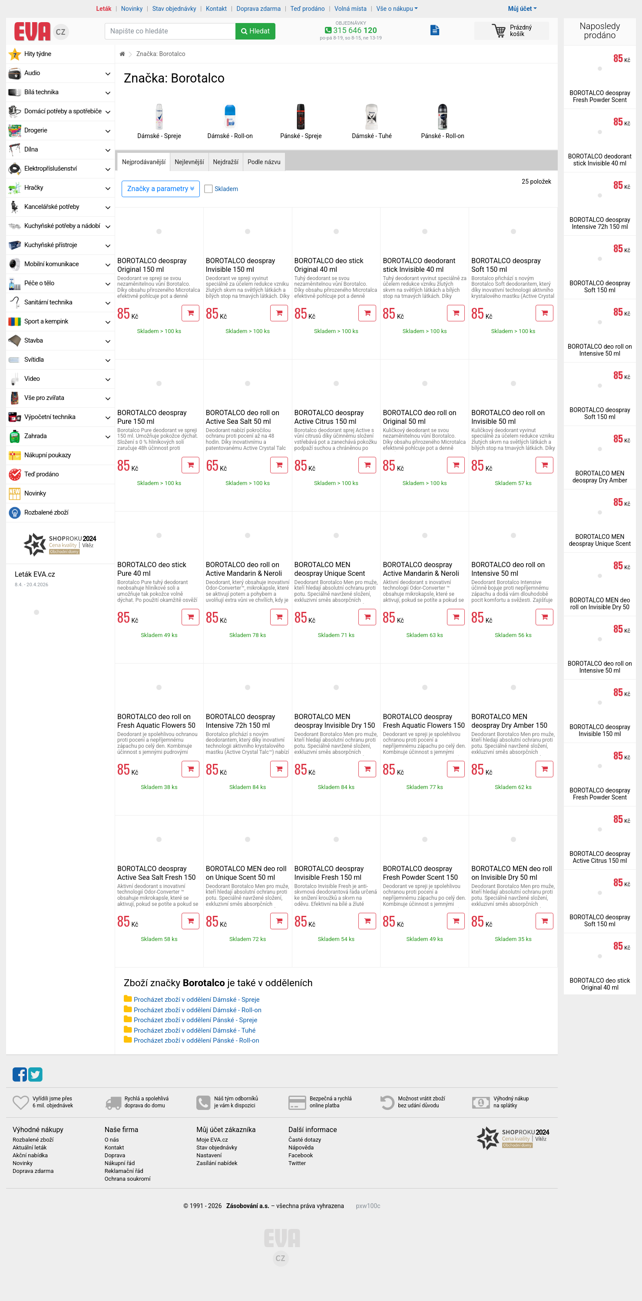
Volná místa (350, 8)
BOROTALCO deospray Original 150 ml (152, 265)
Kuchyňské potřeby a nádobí (67, 226)
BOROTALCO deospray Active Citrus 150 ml (329, 417)
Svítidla (67, 359)
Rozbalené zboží (46, 512)
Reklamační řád (124, 1171)
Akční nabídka (30, 1155)
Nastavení (209, 1155)
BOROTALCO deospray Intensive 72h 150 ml (240, 721)
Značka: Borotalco (160, 53)
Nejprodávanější (143, 161)
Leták (104, 8)
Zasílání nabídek (216, 1163)
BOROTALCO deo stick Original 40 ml (329, 265)
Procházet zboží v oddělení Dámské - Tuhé (194, 1030)
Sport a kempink (67, 321)
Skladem (226, 188)
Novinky (132, 8)
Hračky (67, 187)
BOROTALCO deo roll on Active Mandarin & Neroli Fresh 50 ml (244, 573)
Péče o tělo (67, 283)
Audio (67, 73)
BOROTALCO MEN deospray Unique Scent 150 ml (330, 573)
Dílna (67, 149)
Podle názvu (264, 161)
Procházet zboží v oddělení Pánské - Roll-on (196, 1040)
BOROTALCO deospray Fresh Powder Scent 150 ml (420, 877)
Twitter (297, 1163)
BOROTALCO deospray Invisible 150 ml (240, 265)
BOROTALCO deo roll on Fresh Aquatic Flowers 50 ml (156, 725)
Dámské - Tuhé (372, 135)
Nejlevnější (189, 161)
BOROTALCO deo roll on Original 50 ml (419, 417)
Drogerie (67, 130)
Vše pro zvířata (67, 398)
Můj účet (520, 8)
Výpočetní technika (67, 417)
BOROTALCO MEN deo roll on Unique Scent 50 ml (246, 873)
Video (67, 378)
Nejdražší (225, 161)
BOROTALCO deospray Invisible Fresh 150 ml (329, 873)
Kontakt (216, 8)
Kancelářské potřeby (67, 206)
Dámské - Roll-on (230, 135)
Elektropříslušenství (67, 168)
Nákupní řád (120, 1163)
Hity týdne (37, 54)
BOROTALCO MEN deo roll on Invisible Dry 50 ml (511, 873)
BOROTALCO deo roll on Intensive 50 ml (508, 569)
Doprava (115, 1155)
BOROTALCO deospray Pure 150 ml (152, 417)
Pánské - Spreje (301, 135)
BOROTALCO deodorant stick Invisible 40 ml (419, 265)
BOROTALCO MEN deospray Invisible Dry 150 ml (335, 725)
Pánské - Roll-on (442, 135)
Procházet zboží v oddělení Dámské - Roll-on (197, 1010)
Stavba (67, 340)
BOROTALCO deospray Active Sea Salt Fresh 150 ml (156, 877)
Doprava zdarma (259, 8)
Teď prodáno (307, 8)
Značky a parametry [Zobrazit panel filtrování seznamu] (160, 189)
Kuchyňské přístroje (67, 245)
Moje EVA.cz (212, 1140)
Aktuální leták (29, 1148)
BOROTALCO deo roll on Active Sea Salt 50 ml (242, 417)
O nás (112, 1140)
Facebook (300, 1155)
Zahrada (67, 436)
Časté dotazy (304, 1140)
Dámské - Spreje (159, 135)
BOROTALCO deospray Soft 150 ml (506, 265)
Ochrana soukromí (128, 1179)
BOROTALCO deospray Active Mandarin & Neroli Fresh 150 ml (421, 573)
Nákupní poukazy (47, 455)
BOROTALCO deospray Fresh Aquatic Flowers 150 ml (424, 725)
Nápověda (301, 1148)
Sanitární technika (67, 302)
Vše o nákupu (394, 8)
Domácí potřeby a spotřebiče (67, 111)
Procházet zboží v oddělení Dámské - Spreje (197, 1000)
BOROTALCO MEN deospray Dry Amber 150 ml (509, 725)
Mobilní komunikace (67, 264)
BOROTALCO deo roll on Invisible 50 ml (508, 417)
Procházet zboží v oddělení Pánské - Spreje (195, 1020)
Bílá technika (67, 92)
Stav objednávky (174, 8)
